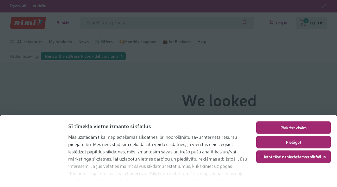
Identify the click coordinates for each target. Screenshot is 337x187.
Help (202, 41)
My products (60, 41)
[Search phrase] (167, 23)
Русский (18, 5)
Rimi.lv (63, 22)
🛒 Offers (104, 41)
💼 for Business (177, 41)
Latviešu (38, 5)
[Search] (245, 23)
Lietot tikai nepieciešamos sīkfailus (293, 155)
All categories (26, 41)
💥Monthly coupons (137, 41)
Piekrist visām (293, 126)
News (83, 41)
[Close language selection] (324, 6)
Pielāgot (293, 141)
